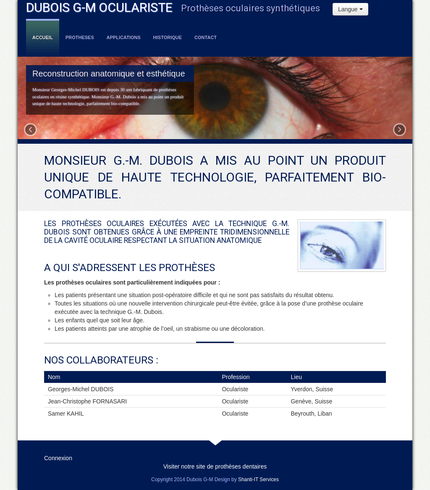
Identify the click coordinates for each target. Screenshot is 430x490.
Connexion (58, 458)
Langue (350, 9)
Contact (205, 37)
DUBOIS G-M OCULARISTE (99, 7)
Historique (167, 37)
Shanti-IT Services (258, 479)
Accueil (42, 37)
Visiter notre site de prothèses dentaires (215, 466)
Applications (124, 37)
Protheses (80, 37)
